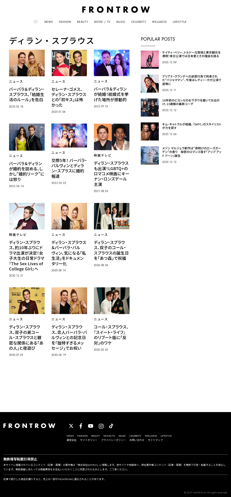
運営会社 (71, 440)
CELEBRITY (139, 22)
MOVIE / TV (102, 22)
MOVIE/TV (109, 436)
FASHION (65, 22)
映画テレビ (103, 155)
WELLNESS (159, 22)
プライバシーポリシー (113, 440)
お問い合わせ (136, 440)
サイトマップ (155, 440)
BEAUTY (82, 22)
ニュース (16, 81)
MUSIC (120, 22)
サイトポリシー (88, 440)
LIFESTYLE (180, 22)
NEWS (48, 22)
